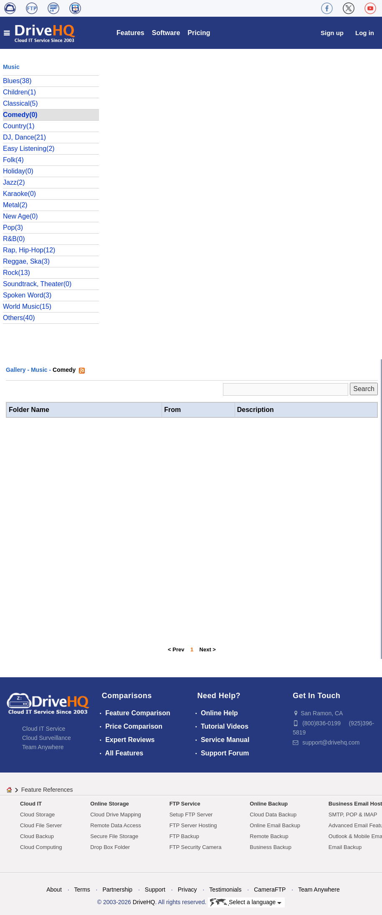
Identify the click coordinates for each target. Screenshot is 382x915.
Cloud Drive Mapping (115, 814)
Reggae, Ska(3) (26, 261)
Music (39, 369)
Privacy (187, 889)
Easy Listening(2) (29, 148)
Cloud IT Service (43, 728)
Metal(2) (15, 204)
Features (130, 32)
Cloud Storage (37, 814)
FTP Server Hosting (193, 825)
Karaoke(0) (19, 193)
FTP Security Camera (195, 847)
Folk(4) (13, 159)
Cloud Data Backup (273, 814)
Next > (208, 649)
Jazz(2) (14, 182)
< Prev (176, 649)
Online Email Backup (275, 825)
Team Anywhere (43, 747)
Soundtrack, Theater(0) (37, 283)
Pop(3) (13, 227)
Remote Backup (269, 836)
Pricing (198, 32)
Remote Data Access (115, 825)
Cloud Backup (37, 836)
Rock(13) (16, 272)
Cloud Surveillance (46, 738)
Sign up (332, 32)
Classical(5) (20, 103)
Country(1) (19, 126)
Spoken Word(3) (27, 295)
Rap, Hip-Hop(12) (29, 250)
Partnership (117, 889)
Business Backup (270, 847)
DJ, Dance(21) (24, 137)
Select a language (245, 902)
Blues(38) (17, 80)
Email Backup (345, 847)
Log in (364, 32)
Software (166, 32)
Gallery (15, 369)
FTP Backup (184, 836)
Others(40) (19, 317)
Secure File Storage (114, 836)
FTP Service (184, 804)
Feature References (47, 789)
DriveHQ (144, 902)
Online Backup (269, 804)
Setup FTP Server (191, 814)
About (54, 889)
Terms (82, 889)
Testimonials (225, 889)
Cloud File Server (41, 825)
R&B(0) (14, 238)
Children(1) (19, 92)
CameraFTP (270, 889)
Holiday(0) (18, 171)
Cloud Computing (41, 847)
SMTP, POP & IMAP (353, 814)
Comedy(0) (20, 114)
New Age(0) (20, 216)
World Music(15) (27, 306)
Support (155, 889)
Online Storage (109, 804)
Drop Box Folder (110, 847)
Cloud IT (31, 804)
